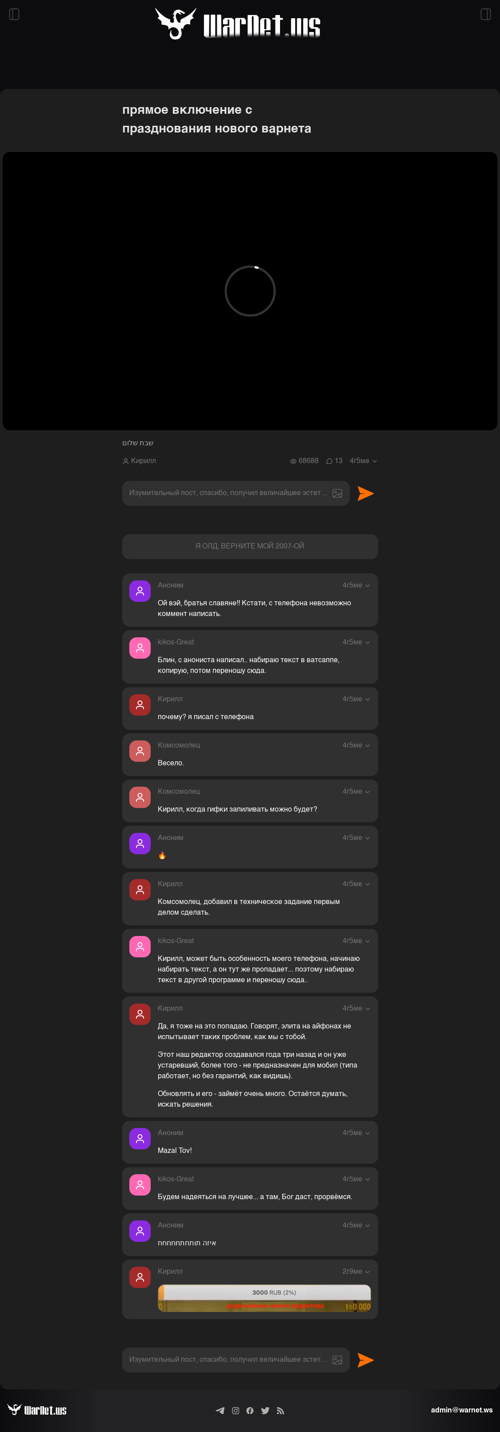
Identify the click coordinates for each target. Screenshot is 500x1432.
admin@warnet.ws (462, 1410)
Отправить (365, 493)
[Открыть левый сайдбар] (14, 14)
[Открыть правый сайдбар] (486, 14)
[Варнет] (43, 1411)
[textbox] (236, 493)
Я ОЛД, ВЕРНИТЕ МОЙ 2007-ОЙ (250, 546)
